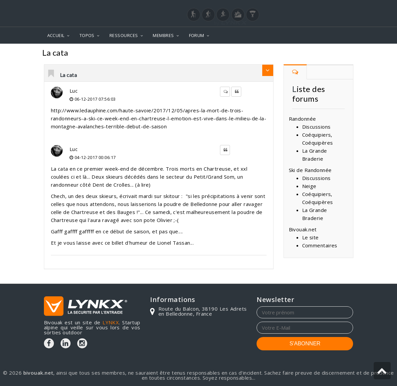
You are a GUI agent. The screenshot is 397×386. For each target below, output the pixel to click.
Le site (310, 237)
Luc (74, 90)
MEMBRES (163, 35)
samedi (161, 212)
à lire (143, 184)
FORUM (196, 35)
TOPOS (87, 35)
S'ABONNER (305, 343)
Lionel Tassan (173, 242)
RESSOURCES (123, 35)
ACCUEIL (56, 35)
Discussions (316, 126)
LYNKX (110, 322)
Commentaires (319, 245)
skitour (171, 196)
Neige (343, 53)
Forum (318, 53)
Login (320, 6)
